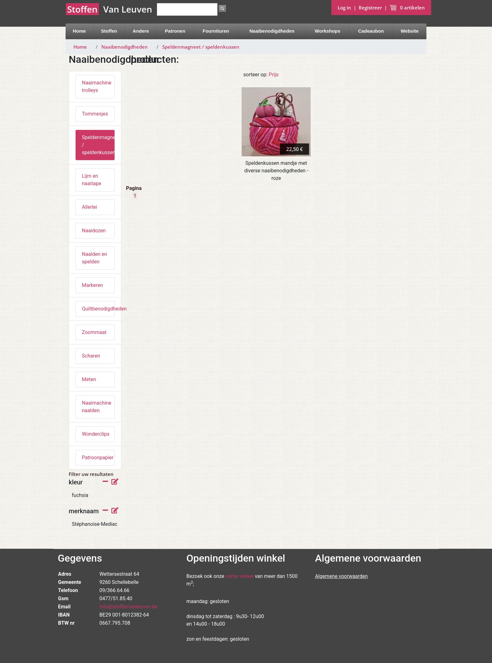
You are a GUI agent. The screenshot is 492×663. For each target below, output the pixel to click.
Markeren (92, 285)
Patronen (175, 31)
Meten (89, 379)
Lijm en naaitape (91, 179)
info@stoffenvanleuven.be (128, 607)
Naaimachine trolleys (96, 86)
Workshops (327, 31)
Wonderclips (96, 434)
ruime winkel (240, 576)
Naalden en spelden (94, 258)
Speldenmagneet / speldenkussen (200, 47)
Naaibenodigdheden (271, 31)
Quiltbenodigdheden (98, 309)
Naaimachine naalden (96, 406)
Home (79, 31)
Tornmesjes (95, 114)
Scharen (91, 356)
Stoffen (109, 31)
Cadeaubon (371, 31)
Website (410, 31)
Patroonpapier (98, 458)
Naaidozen (94, 231)
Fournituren (216, 31)
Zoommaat (94, 332)
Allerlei (89, 207)
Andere (141, 31)
